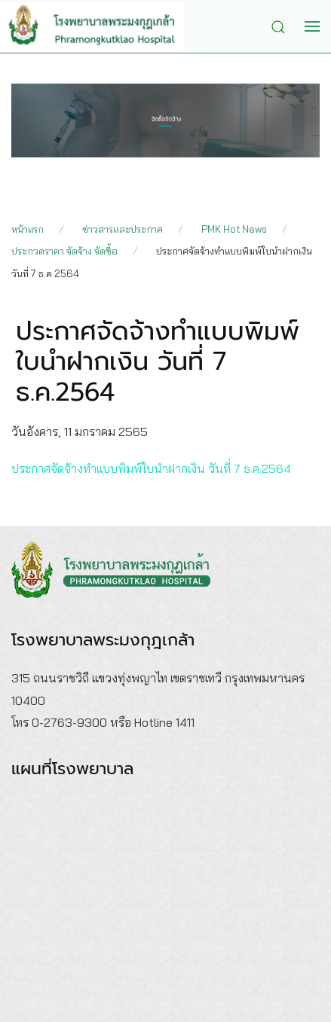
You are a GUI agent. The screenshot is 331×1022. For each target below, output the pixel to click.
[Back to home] (103, 26)
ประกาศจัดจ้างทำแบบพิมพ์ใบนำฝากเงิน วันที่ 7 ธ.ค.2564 (151, 468)
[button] (282, 25)
